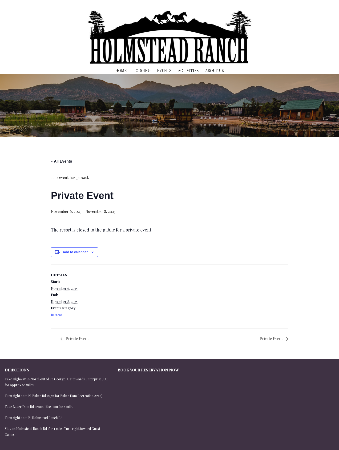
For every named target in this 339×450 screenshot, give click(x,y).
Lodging (141, 70)
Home (121, 70)
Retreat (56, 315)
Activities (188, 70)
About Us (214, 70)
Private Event (77, 338)
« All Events (61, 161)
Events (164, 70)
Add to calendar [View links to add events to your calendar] (75, 252)
